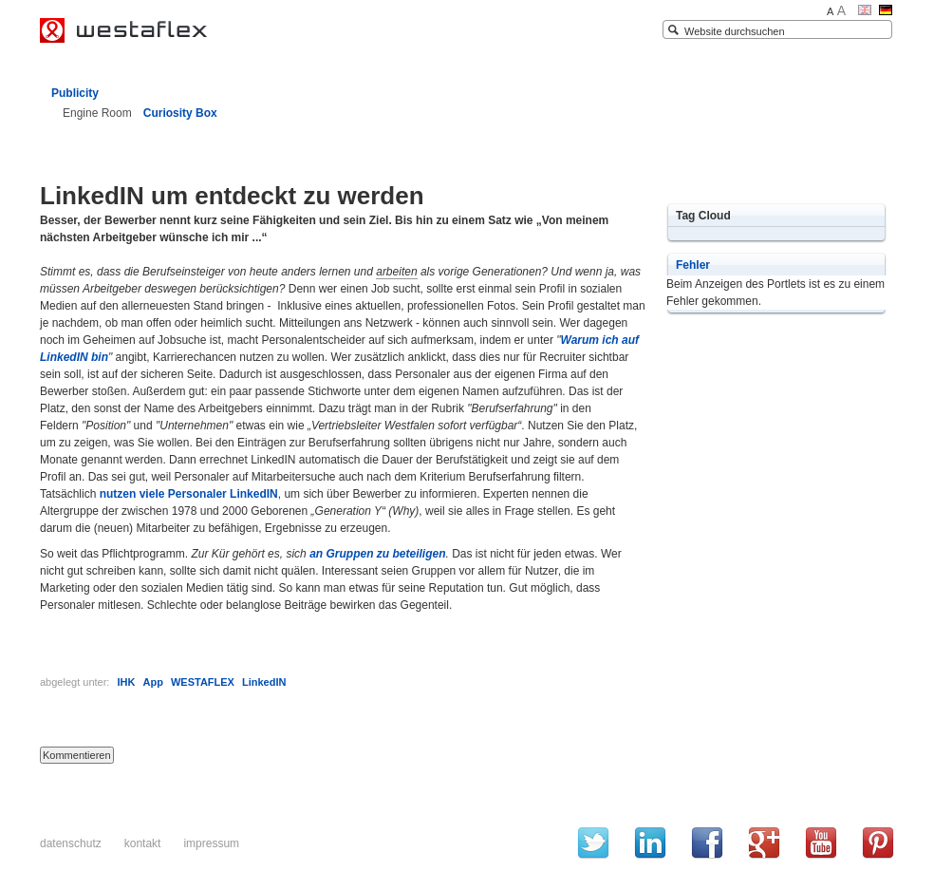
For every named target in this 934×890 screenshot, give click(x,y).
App (152, 682)
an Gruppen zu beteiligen (377, 553)
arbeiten (396, 271)
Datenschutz (71, 843)
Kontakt (142, 843)
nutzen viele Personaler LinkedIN (189, 494)
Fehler (693, 265)
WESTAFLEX (202, 682)
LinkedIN (264, 682)
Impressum (211, 843)
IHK (126, 682)
